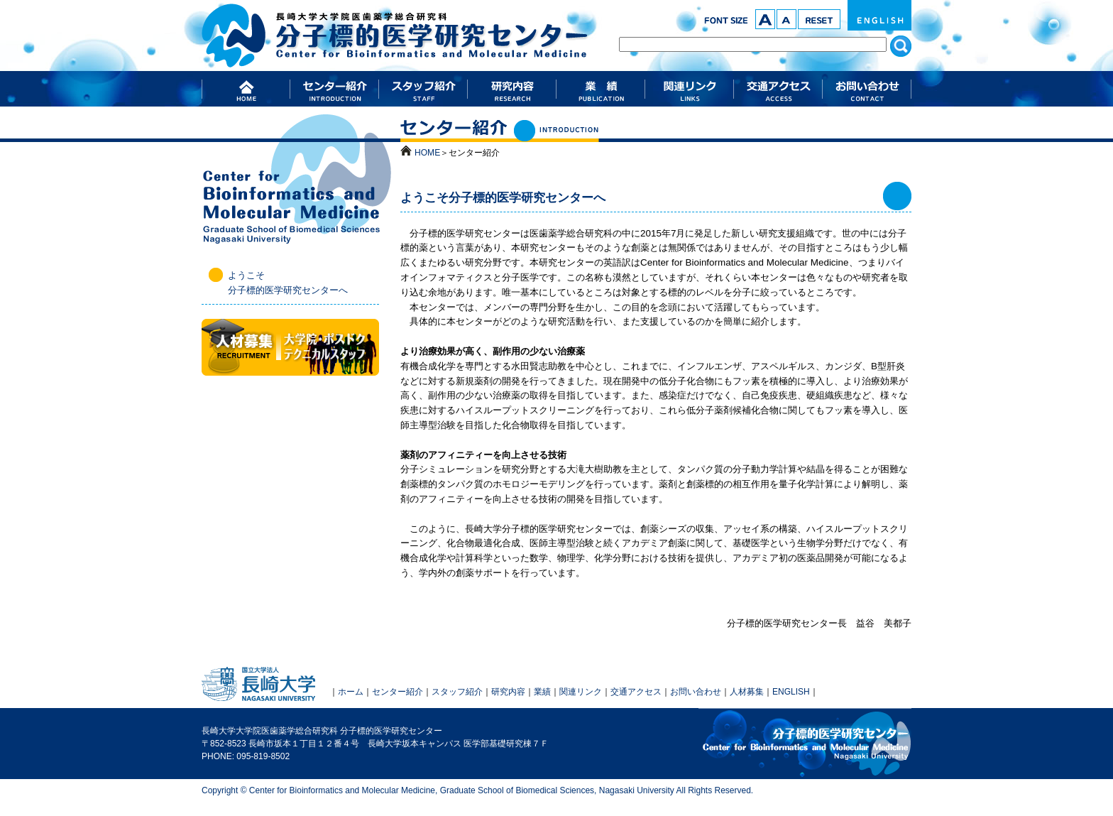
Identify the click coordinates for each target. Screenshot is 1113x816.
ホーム (350, 692)
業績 (542, 692)
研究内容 (508, 692)
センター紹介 (397, 692)
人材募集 (747, 692)
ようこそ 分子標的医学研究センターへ (288, 282)
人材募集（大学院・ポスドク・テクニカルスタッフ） (290, 347)
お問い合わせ (695, 692)
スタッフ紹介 (457, 692)
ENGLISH (879, 15)
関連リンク (580, 692)
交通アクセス (636, 692)
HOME (427, 153)
